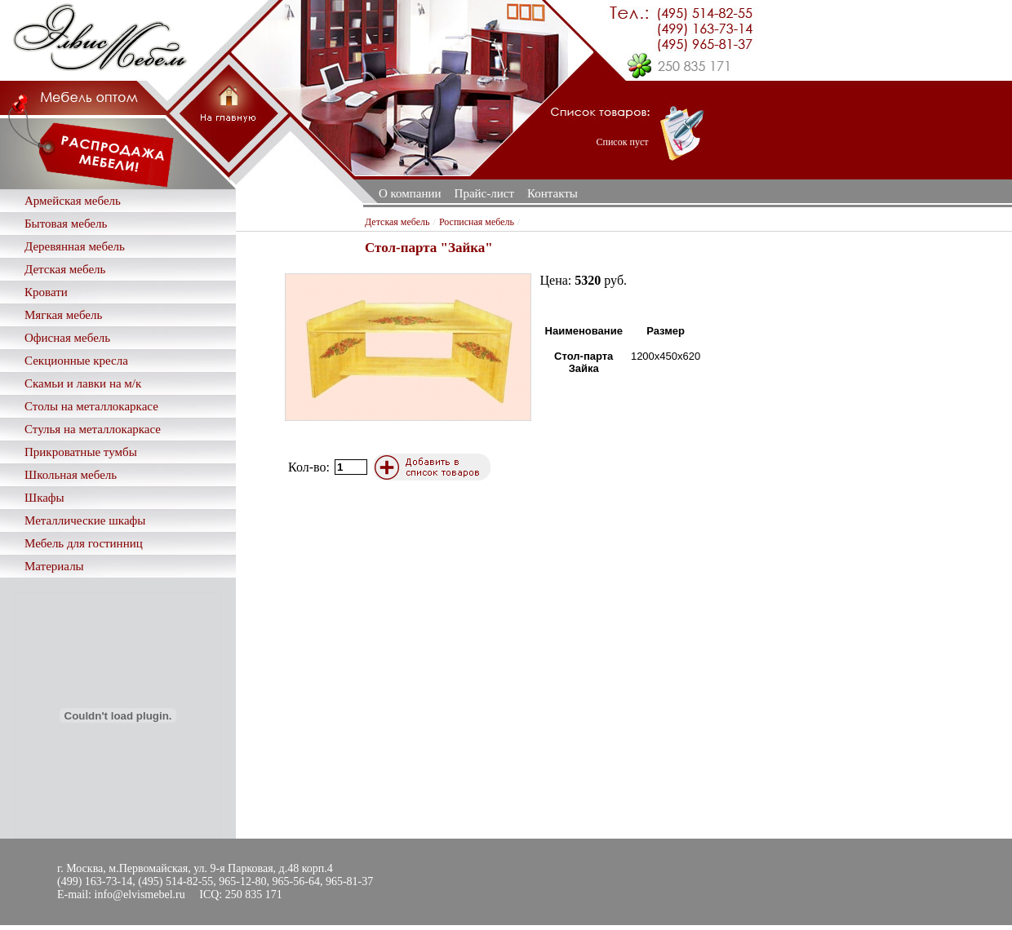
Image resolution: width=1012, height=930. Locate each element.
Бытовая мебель (65, 223)
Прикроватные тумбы (80, 451)
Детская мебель (64, 269)
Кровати (46, 292)
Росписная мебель (476, 222)
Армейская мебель (72, 200)
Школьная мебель (70, 474)
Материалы (54, 566)
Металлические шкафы (84, 520)
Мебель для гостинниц (83, 543)
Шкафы (44, 497)
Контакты (552, 193)
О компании (410, 193)
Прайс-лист (484, 193)
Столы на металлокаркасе (91, 406)
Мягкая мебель (63, 314)
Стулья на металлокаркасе (92, 429)
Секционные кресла (76, 360)
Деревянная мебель (74, 246)
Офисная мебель (67, 337)
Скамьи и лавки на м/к (82, 383)
